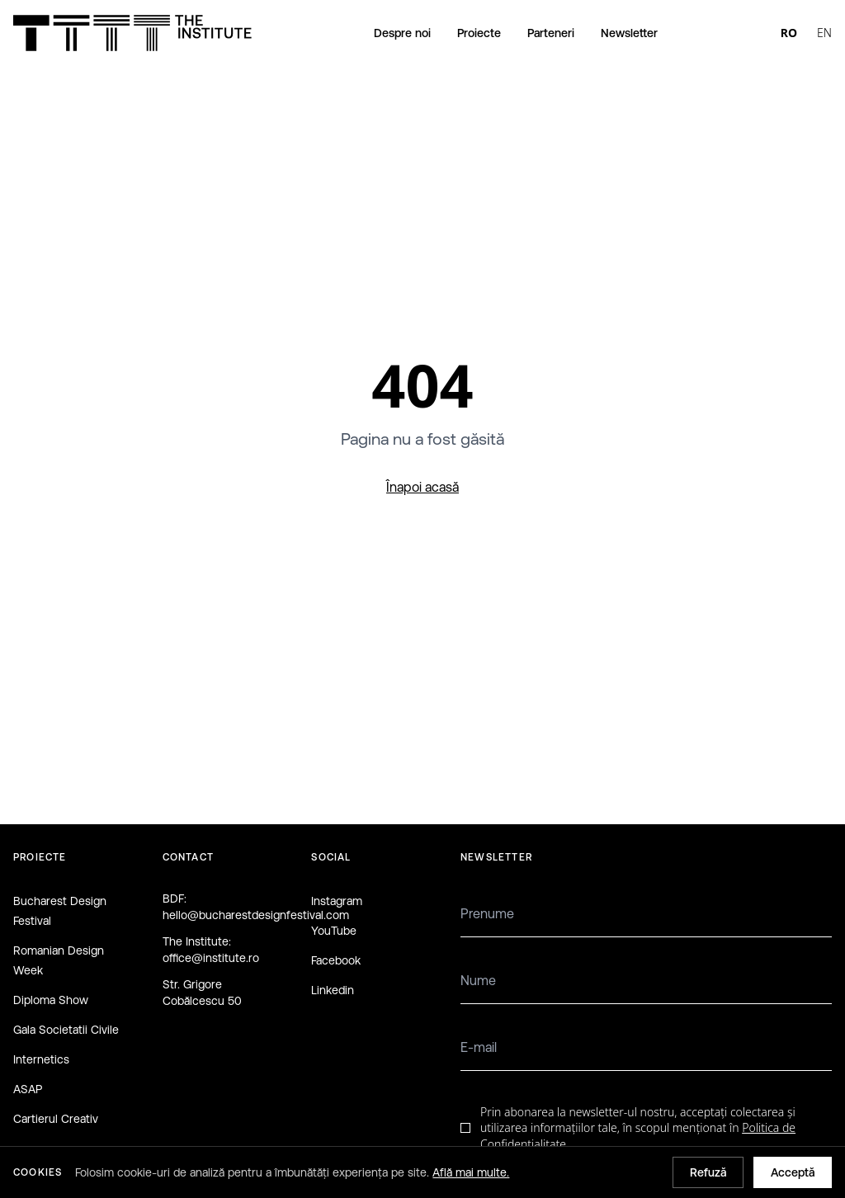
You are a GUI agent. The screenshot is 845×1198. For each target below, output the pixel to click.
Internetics (41, 1059)
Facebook (336, 960)
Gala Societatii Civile (66, 1029)
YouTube (333, 930)
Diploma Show (50, 1000)
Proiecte (479, 33)
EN (824, 32)
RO (789, 32)
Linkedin (332, 990)
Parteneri (550, 33)
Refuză (708, 1172)
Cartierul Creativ (55, 1118)
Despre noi (402, 33)
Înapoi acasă (422, 486)
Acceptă (792, 1172)
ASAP (27, 1089)
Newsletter (629, 33)
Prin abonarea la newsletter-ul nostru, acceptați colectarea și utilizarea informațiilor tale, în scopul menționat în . (637, 1128)
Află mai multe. (470, 1172)
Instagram (336, 901)
